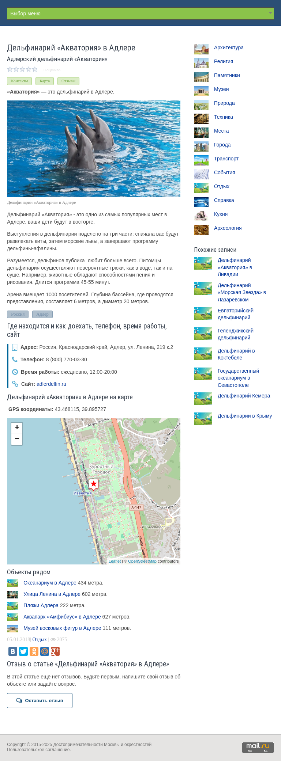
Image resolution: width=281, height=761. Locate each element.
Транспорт (226, 158)
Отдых (40, 639)
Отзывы (68, 81)
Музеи (221, 89)
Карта (45, 81)
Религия (223, 61)
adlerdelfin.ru (51, 384)
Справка (224, 200)
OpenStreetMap (142, 561)
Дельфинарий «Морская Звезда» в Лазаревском (242, 292)
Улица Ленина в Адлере (51, 594)
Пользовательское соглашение (38, 749)
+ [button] (17, 428)
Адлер (42, 314)
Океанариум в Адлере (49, 583)
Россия (18, 314)
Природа (224, 103)
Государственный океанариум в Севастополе (238, 378)
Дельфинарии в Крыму (245, 416)
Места (221, 131)
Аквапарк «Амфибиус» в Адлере (62, 617)
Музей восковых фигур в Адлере (62, 628)
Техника (223, 117)
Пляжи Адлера (41, 605)
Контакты (19, 81)
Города (222, 145)
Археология (228, 228)
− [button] (17, 439)
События (224, 172)
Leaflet (115, 561)
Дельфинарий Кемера (244, 396)
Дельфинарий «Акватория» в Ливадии (235, 267)
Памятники (227, 75)
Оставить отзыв (39, 700)
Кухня (221, 214)
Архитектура (229, 47)
